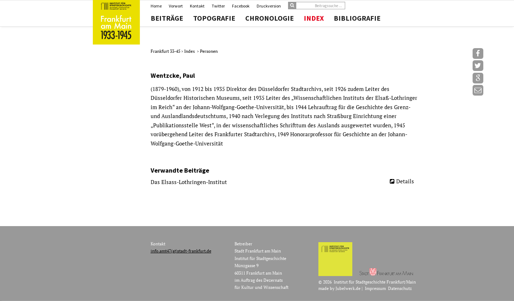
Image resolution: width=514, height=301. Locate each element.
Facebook (241, 6)
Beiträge (167, 18)
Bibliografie (357, 18)
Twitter (218, 6)
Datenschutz (400, 288)
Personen (209, 51)
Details (405, 181)
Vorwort (176, 6)
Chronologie (269, 18)
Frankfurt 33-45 (166, 51)
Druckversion (269, 6)
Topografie (214, 18)
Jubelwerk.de (348, 288)
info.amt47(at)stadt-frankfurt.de (181, 251)
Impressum (375, 288)
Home (156, 6)
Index (314, 18)
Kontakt (197, 6)
